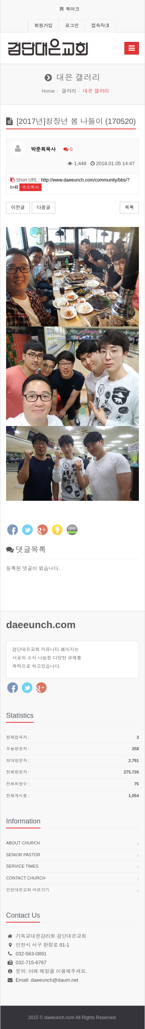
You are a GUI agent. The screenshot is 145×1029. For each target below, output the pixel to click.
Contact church (25, 878)
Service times (22, 866)
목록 (129, 207)
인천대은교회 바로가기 (27, 890)
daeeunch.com (41, 624)
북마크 (69, 9)
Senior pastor (23, 854)
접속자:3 (100, 25)
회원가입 (43, 25)
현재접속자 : (72, 737)
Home (48, 91)
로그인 (72, 25)
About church (23, 843)
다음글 (43, 207)
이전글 (18, 207)
